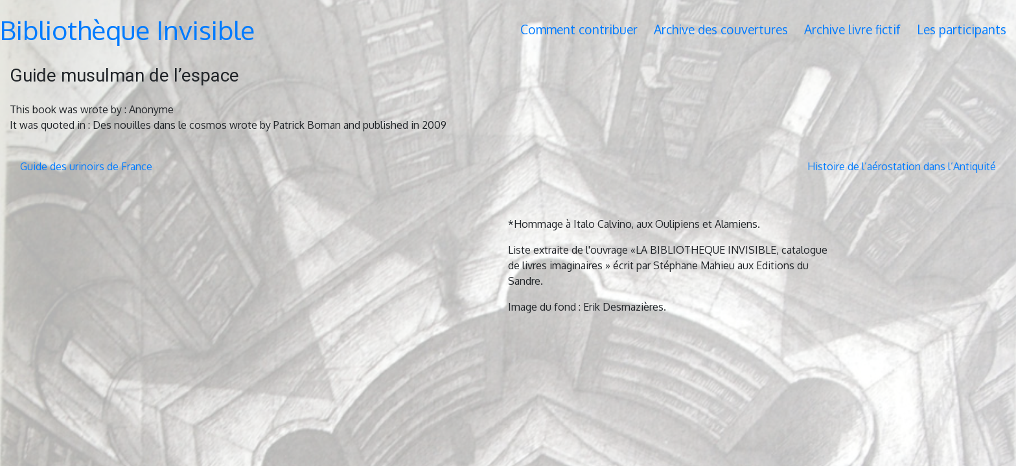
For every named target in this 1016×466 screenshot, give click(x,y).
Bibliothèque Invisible (127, 30)
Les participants (961, 29)
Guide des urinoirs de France (86, 166)
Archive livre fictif (852, 29)
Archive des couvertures (721, 29)
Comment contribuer (579, 29)
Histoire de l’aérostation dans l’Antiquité (901, 166)
